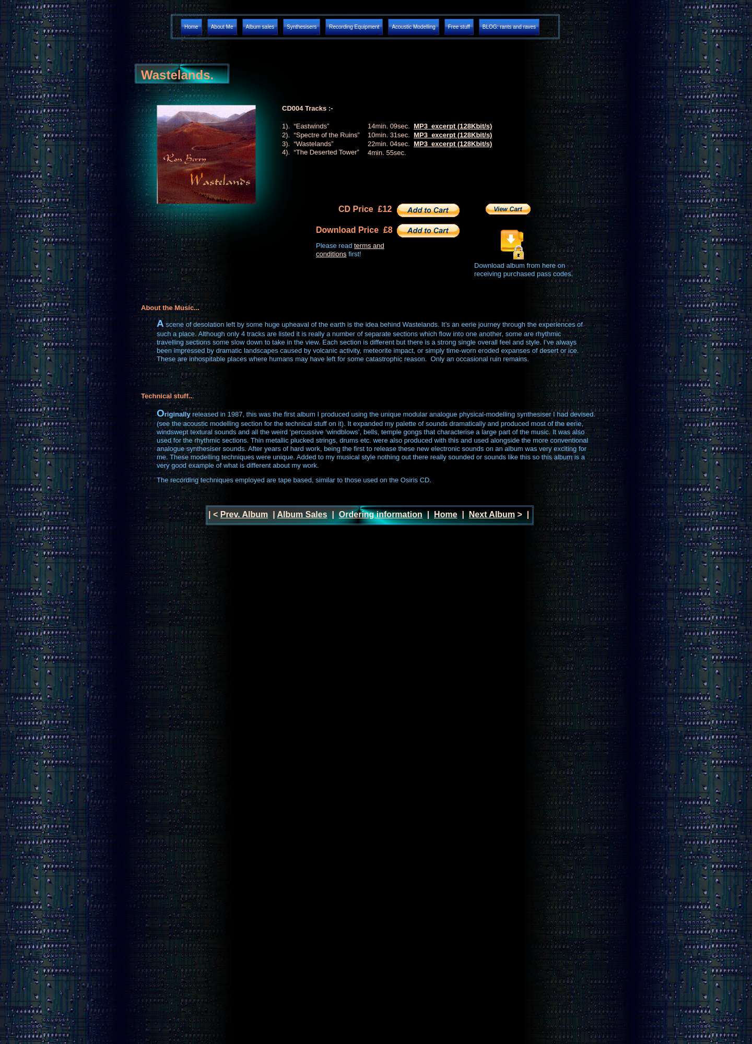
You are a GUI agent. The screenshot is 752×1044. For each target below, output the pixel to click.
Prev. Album (244, 514)
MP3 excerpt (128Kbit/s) (453, 126)
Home (445, 514)
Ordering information (380, 514)
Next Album (492, 514)
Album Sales (302, 514)
